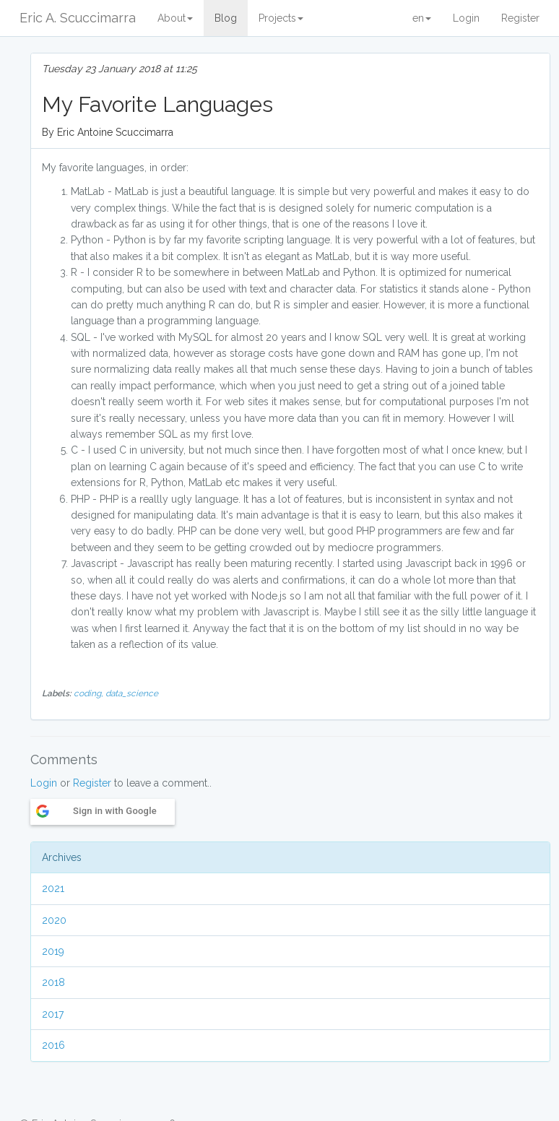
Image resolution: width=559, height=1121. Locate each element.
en (421, 18)
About (175, 18)
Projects (281, 18)
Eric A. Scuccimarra (78, 17)
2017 (53, 1014)
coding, (89, 693)
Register (520, 18)
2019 (53, 951)
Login (466, 18)
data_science (131, 693)
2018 (53, 982)
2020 (54, 920)
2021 (53, 888)
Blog (225, 18)
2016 (53, 1045)
